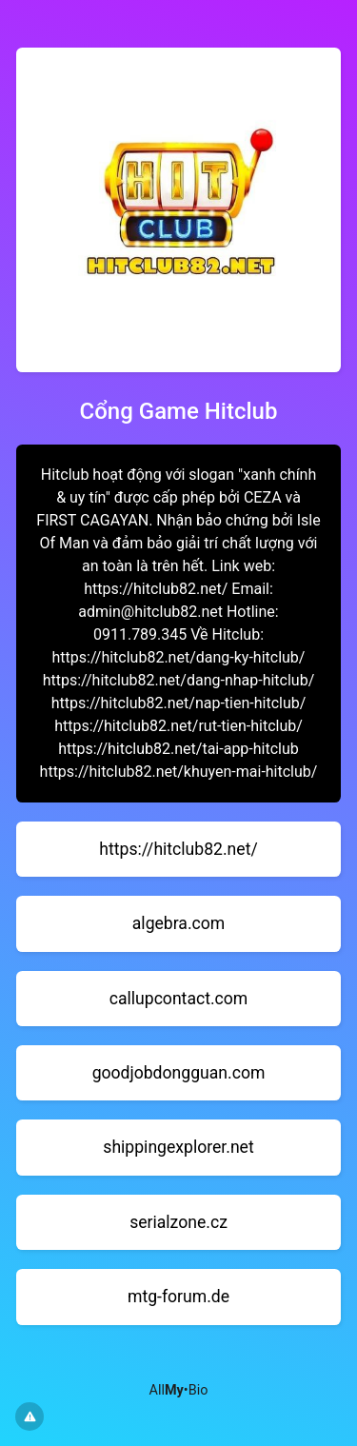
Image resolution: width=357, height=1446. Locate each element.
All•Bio (178, 1390)
